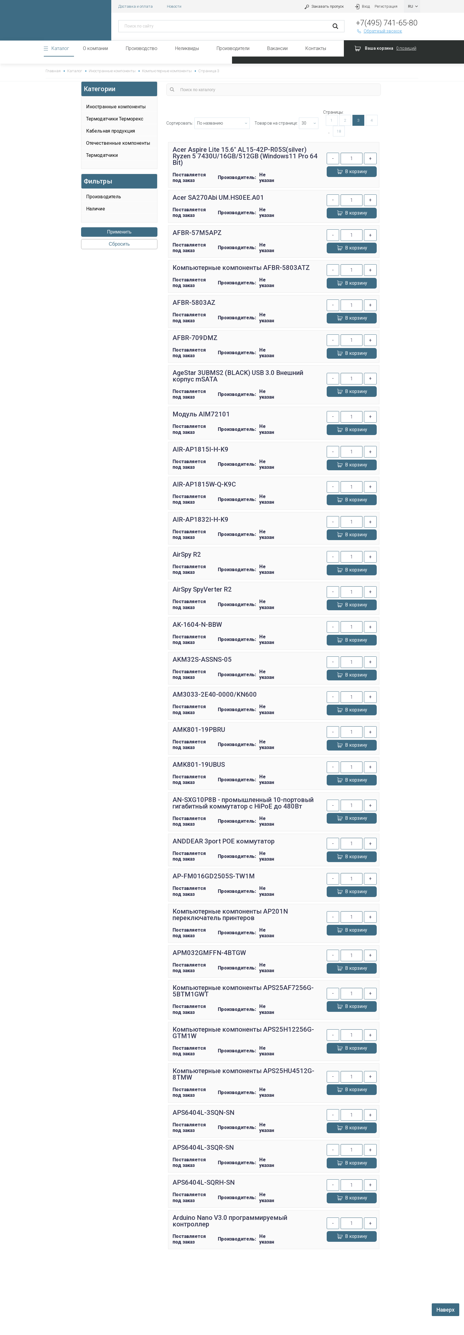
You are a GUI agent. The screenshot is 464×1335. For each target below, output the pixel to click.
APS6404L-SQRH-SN (204, 1182)
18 (339, 131)
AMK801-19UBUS (199, 764)
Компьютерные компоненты (167, 71)
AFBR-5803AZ (194, 302)
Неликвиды (187, 48)
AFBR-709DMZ (195, 338)
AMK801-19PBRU (199, 729)
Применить (119, 231)
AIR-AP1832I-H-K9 (200, 519)
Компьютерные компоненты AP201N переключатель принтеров (230, 915)
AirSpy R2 (187, 554)
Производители (233, 48)
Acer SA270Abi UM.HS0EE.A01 (218, 197)
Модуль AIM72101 (201, 414)
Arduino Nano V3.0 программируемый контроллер (230, 1221)
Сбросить (119, 244)
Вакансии (277, 48)
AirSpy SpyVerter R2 (202, 589)
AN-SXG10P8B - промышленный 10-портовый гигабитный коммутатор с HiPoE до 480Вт (243, 803)
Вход (362, 6)
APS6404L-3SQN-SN (203, 1112)
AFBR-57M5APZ (197, 232)
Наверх (445, 1310)
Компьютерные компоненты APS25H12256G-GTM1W (243, 1033)
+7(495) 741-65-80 (386, 22)
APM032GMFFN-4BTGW (209, 952)
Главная (53, 71)
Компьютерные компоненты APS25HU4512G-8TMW (244, 1074)
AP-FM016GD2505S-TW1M (214, 876)
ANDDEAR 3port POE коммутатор (224, 841)
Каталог (60, 48)
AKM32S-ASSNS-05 (202, 659)
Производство (141, 48)
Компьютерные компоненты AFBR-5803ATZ (241, 267)
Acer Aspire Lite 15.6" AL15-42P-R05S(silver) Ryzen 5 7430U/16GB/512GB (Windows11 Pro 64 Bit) (245, 156)
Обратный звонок (379, 31)
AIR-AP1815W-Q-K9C (204, 484)
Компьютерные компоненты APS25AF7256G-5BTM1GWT (243, 991)
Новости (174, 6)
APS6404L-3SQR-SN (203, 1147)
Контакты (315, 48)
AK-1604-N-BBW (197, 624)
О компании (95, 48)
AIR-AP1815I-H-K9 (200, 449)
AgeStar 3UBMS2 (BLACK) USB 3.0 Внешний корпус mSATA (238, 376)
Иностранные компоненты (112, 71)
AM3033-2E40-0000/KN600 (215, 694)
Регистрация (386, 6)
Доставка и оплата (135, 6)
